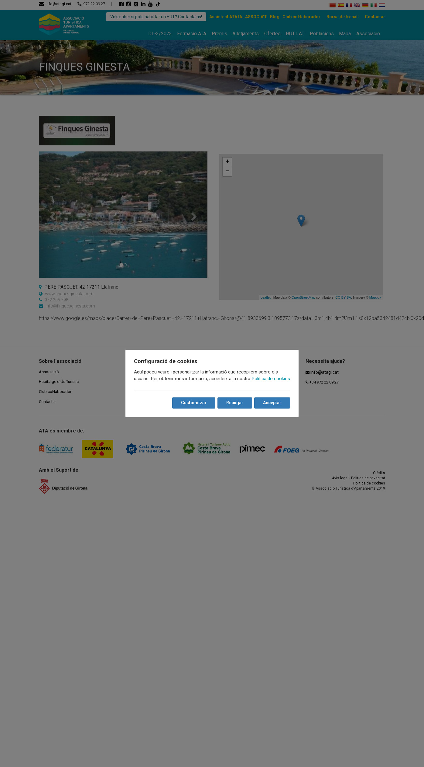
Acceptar (272, 403)
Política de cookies (270, 379)
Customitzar (194, 403)
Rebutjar (234, 403)
